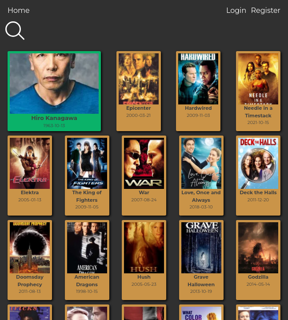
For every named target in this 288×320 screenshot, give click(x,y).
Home (19, 10)
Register (265, 10)
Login (236, 10)
